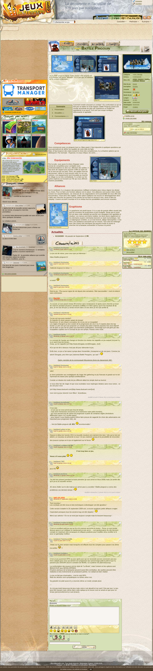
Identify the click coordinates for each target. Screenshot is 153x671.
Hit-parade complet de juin (13, 112)
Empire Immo (17, 236)
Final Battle (127, 266)
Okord (25, 188)
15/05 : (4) (12, 181)
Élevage (142, 81)
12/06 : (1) (12, 179)
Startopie (16, 262)
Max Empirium (20, 247)
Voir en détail (130, 252)
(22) (86, 236)
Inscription (138, 3)
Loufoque (136, 81)
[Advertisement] (76, 32)
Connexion (138, 1)
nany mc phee (59, 497)
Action (135, 79)
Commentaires (60, 116)
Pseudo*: (53, 601)
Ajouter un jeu (8, 149)
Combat (147, 79)
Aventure (141, 79)
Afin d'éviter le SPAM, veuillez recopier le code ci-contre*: (69, 638)
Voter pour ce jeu (131, 132)
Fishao (27, 224)
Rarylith (57, 298)
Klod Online (19, 205)
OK (91, 669)
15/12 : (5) (10, 176)
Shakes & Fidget (128, 259)
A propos (145, 21)
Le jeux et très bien (9, 238)
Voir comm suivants (10, 273)
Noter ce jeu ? (130, 249)
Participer (133, 21)
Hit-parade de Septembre (74, 236)
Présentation (59, 109)
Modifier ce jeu (129, 116)
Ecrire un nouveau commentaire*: (60, 605)
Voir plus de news (40, 154)
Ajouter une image (130, 118)
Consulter (121, 21)
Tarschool (126, 262)
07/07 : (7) (10, 178)
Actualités (58, 113)
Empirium (32, 247)
